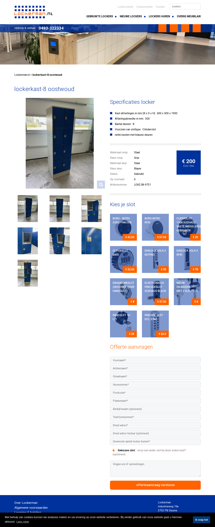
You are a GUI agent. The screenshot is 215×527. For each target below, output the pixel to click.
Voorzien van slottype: (128, 129)
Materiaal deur (118, 163)
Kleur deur (116, 168)
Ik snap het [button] (201, 519)
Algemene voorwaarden (31, 508)
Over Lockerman (25, 503)
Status (114, 173)
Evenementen (145, 6)
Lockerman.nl (22, 74)
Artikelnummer (118, 184)
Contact (160, 6)
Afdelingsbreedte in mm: (129, 118)
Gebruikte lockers (99, 16)
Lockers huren (159, 16)
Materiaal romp (119, 152)
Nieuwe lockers (131, 16)
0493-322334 (51, 28)
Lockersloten (125, 6)
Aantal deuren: (123, 124)
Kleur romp (116, 157)
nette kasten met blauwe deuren (134, 134)
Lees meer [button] (22, 521)
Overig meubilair (189, 16)
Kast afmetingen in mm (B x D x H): (135, 113)
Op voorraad (117, 179)
